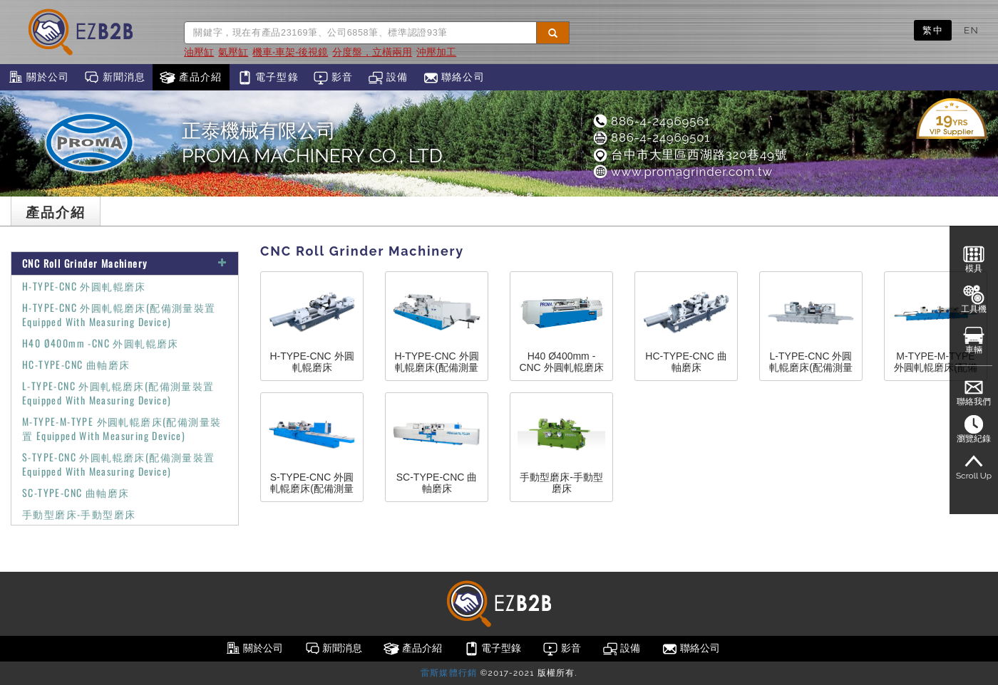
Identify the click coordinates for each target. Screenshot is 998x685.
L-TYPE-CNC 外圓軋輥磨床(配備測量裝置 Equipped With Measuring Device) (118, 392)
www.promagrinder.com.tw (682, 171)
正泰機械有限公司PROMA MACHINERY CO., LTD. (314, 143)
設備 (388, 77)
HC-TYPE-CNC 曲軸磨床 (76, 364)
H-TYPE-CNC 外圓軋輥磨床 (84, 285)
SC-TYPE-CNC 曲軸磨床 (75, 492)
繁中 (932, 30)
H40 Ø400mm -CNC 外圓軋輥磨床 (100, 342)
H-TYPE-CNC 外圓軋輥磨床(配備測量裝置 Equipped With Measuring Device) (119, 314)
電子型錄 (268, 77)
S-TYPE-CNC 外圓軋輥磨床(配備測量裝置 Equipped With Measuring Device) (118, 464)
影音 (333, 77)
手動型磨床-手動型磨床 (78, 513)
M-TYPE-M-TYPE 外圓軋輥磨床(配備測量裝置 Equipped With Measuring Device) (121, 428)
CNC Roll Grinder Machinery (124, 263)
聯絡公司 (454, 77)
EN (971, 30)
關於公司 (38, 77)
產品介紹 (191, 77)
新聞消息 (114, 77)
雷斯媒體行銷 (449, 673)
